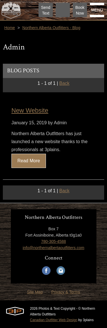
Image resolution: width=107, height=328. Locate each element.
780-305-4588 (53, 241)
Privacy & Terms (65, 292)
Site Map (35, 292)
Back (64, 83)
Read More (28, 160)
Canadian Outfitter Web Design (53, 320)
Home (9, 27)
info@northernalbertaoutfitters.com (53, 247)
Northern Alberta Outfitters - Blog (51, 27)
